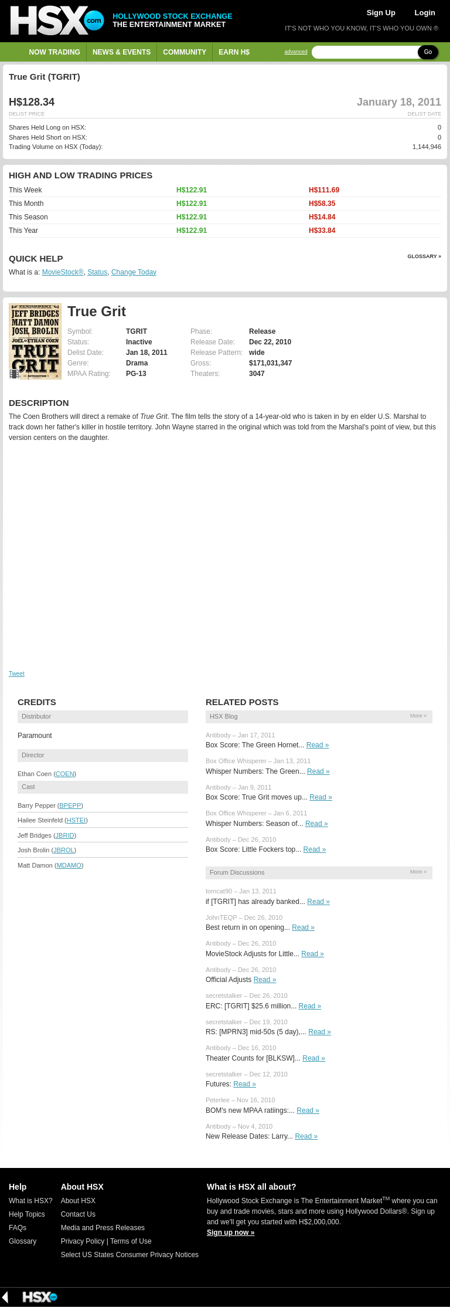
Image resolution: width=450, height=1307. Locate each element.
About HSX (78, 1201)
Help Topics (27, 1214)
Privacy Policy (83, 1241)
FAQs (17, 1228)
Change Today (133, 272)
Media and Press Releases (103, 1228)
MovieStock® (63, 272)
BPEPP (70, 805)
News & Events (122, 52)
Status (97, 272)
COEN (65, 773)
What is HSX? (31, 1201)
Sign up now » (230, 1232)
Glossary (22, 1241)
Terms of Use (131, 1241)
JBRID (65, 835)
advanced (296, 52)
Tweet (17, 674)
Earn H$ (234, 52)
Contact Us (78, 1214)
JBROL (63, 850)
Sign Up (381, 12)
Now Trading (54, 52)
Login (425, 12)
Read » (317, 745)
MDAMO (69, 865)
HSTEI (76, 820)
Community (184, 52)
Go (428, 52)
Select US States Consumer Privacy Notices (130, 1255)
